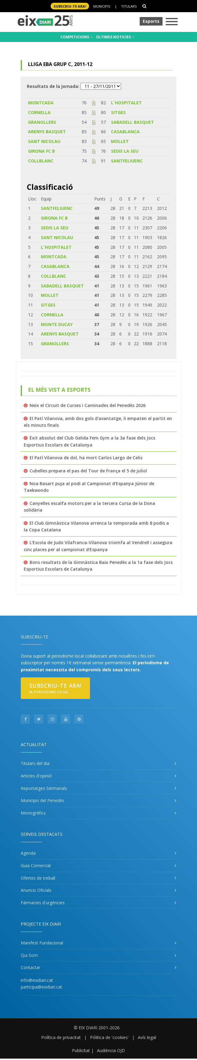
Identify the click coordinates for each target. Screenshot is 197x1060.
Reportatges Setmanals (44, 788)
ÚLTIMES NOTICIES (115, 37)
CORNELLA (39, 112)
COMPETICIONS (76, 37)
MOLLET (120, 141)
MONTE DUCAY (57, 324)
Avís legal (147, 1037)
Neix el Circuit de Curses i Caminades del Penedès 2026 (87, 405)
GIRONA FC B (41, 151)
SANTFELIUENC (127, 161)
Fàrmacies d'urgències (43, 902)
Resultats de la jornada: (53, 86)
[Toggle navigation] (171, 22)
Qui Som (29, 955)
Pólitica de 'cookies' (109, 1037)
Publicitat (81, 1050)
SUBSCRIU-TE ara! (70, 6)
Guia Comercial (36, 865)
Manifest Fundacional (42, 943)
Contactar (30, 967)
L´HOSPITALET (126, 103)
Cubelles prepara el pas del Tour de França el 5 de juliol (88, 471)
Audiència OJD (111, 1050)
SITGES (118, 112)
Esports (151, 21)
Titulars (129, 6)
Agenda (28, 853)
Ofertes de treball (38, 878)
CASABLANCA (125, 131)
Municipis (101, 6)
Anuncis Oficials (36, 890)
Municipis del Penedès (42, 800)
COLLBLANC (40, 161)
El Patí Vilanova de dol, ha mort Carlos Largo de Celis (86, 457)
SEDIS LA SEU (124, 151)
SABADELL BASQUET (132, 122)
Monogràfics (33, 813)
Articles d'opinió (36, 776)
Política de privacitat (61, 1037)
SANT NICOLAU (44, 141)
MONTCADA (41, 103)
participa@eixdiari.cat (41, 987)
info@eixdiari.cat (37, 980)
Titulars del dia (35, 763)
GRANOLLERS (42, 122)
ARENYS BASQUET (47, 131)
